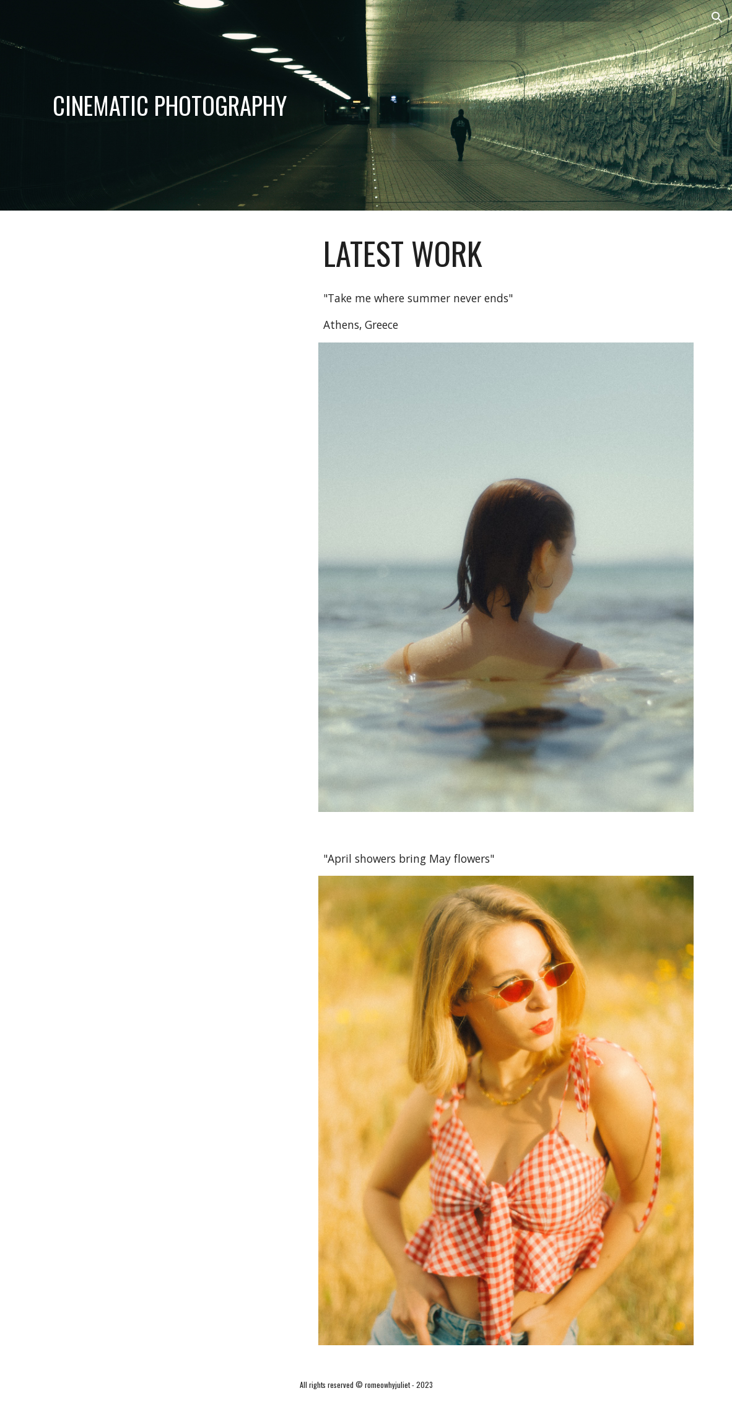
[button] (717, 17)
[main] (170, 105)
